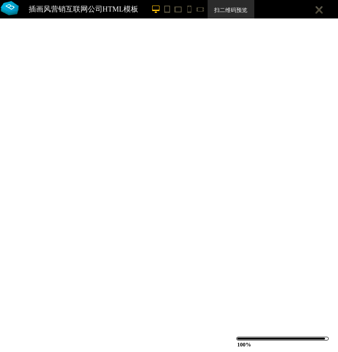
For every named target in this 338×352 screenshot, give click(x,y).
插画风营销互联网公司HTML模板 (83, 9)
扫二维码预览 (230, 10)
